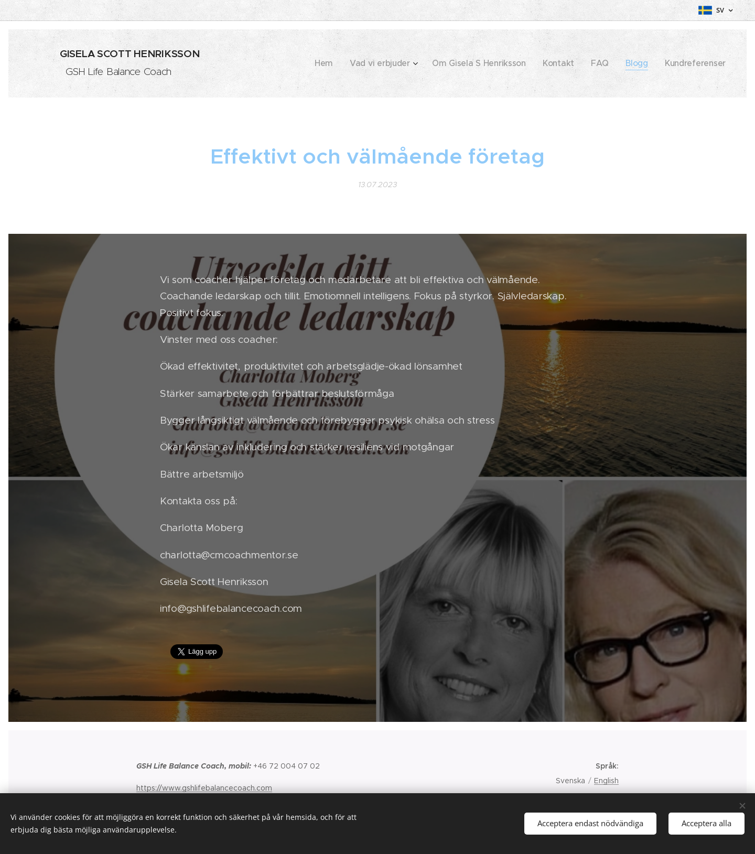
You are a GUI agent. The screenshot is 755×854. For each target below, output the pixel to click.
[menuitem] (364, 63)
